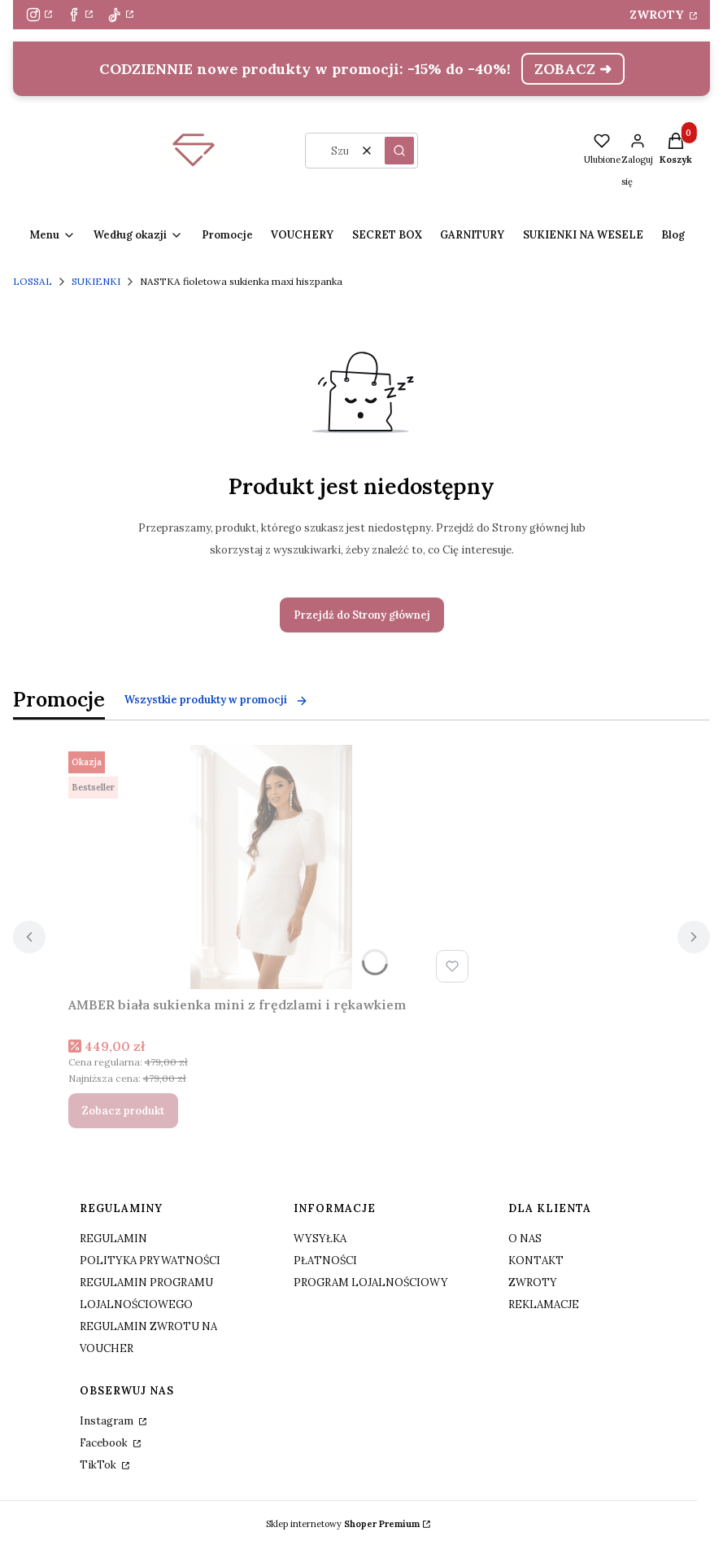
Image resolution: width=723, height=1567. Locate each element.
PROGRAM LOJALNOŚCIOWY (371, 1282)
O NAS (525, 1238)
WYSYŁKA (320, 1238)
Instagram (108, 1421)
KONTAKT (536, 1260)
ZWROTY (657, 14)
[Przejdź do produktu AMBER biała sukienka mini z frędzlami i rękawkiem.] (271, 867)
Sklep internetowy (343, 1524)
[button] (399, 150)
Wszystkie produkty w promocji (216, 700)
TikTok (99, 1465)
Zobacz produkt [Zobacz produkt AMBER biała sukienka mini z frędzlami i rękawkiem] (123, 1111)
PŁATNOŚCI (325, 1260)
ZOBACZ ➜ (573, 68)
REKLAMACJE (543, 1304)
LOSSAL (32, 281)
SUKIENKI (96, 281)
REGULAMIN (113, 1238)
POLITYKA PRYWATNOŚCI (150, 1260)
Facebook (105, 1443)
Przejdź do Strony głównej (362, 615)
